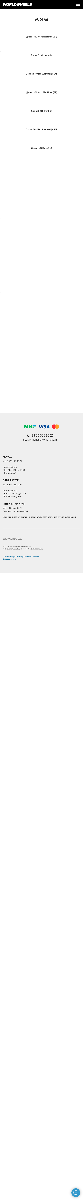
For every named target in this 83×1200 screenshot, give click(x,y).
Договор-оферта (9, 1186)
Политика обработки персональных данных (21, 1183)
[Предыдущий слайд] (2, 49)
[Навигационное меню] (78, 4)
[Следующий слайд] (80, 49)
